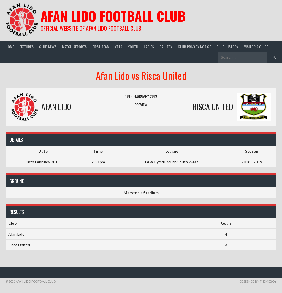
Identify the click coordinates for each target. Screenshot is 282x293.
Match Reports (74, 46)
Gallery (165, 46)
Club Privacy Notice (194, 46)
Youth (133, 46)
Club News (47, 46)
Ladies (149, 46)
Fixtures (27, 46)
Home (10, 46)
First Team (100, 46)
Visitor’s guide (256, 46)
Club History (227, 46)
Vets (118, 46)
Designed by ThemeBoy (258, 281)
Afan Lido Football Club (113, 16)
